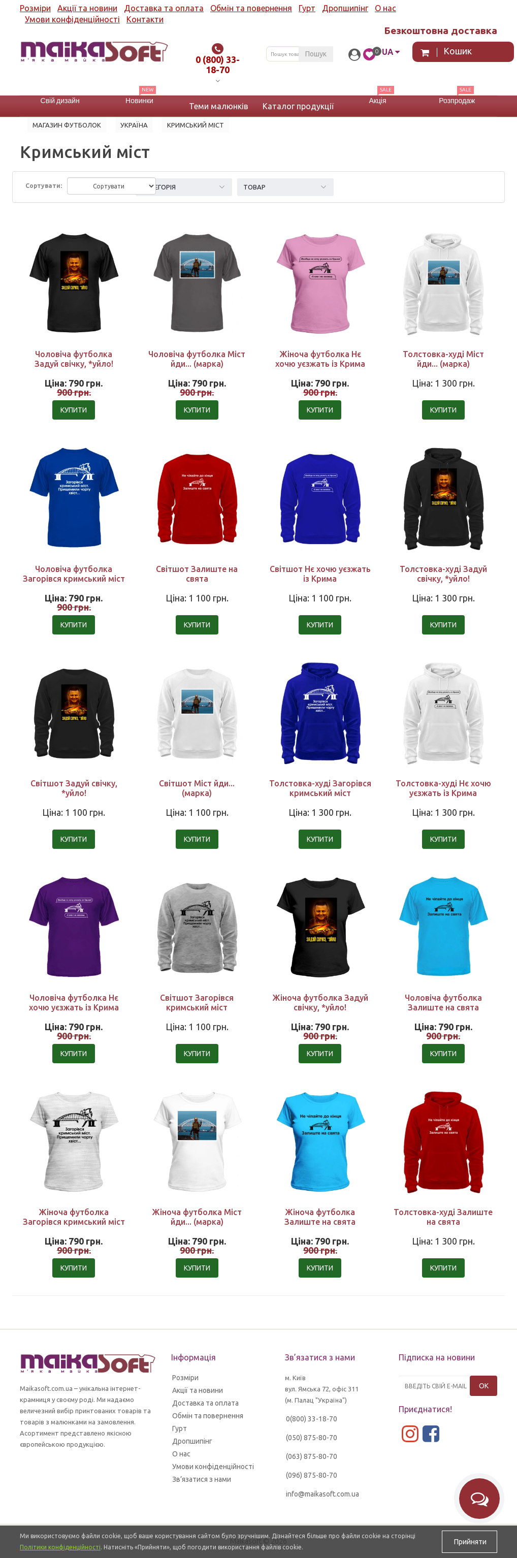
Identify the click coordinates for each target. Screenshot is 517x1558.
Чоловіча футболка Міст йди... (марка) (196, 358)
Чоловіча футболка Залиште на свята (443, 1002)
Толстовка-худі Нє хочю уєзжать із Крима (443, 788)
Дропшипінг (345, 8)
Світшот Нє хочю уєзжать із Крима (320, 573)
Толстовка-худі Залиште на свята (443, 1216)
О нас (385, 8)
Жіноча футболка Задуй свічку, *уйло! (320, 1002)
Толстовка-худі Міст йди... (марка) (443, 358)
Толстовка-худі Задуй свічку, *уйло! (443, 573)
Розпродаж (457, 101)
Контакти (145, 19)
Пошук (316, 54)
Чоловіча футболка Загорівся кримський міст (74, 573)
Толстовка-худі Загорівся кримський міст (320, 788)
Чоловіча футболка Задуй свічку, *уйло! (74, 358)
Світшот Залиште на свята (197, 573)
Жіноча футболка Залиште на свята (320, 1216)
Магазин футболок (67, 125)
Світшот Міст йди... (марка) (197, 788)
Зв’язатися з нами (201, 1479)
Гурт (307, 8)
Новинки (139, 101)
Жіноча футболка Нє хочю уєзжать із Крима (320, 358)
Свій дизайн (60, 101)
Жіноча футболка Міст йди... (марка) (197, 1216)
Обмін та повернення (251, 8)
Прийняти (470, 1542)
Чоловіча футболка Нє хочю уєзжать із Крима (74, 1002)
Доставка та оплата (164, 8)
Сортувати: (43, 185)
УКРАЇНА (134, 125)
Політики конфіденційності (60, 1547)
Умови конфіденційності (72, 19)
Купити (73, 410)
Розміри (35, 8)
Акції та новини (87, 8)
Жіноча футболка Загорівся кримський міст (74, 1216)
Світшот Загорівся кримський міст (197, 1002)
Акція (377, 101)
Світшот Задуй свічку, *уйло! (73, 788)
